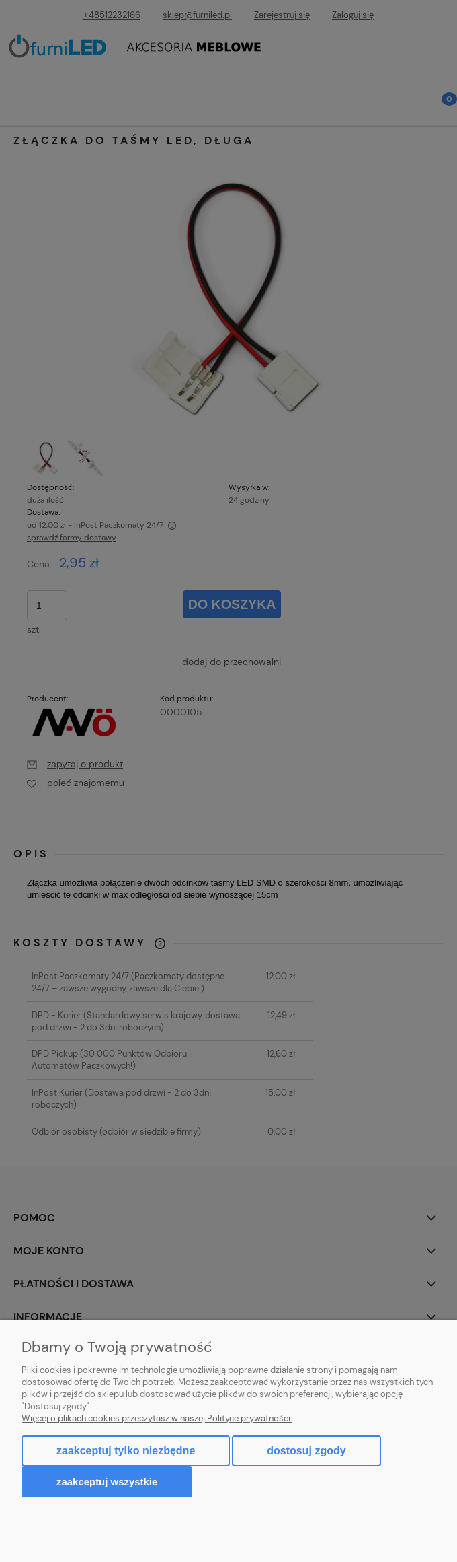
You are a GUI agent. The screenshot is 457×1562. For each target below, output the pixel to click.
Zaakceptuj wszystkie (106, 1481)
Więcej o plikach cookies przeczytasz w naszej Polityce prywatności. (157, 1418)
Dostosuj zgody (306, 1450)
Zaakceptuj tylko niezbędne (125, 1450)
